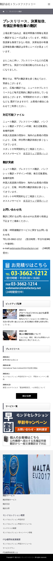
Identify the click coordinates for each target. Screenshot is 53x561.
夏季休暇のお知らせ (10, 360)
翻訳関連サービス (9, 500)
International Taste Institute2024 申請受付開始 (20, 368)
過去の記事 (26, 396)
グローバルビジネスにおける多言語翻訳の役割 (34, 314)
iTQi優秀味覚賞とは (10, 552)
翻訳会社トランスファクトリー (24, 557)
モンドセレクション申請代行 (14, 520)
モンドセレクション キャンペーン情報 (17, 532)
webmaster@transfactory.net (24, 248)
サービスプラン (9, 548)
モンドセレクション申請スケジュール (17, 524)
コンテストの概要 (9, 528)
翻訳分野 (6, 508)
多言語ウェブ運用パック (35, 153)
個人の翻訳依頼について (30, 334)
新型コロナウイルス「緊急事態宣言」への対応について (24, 388)
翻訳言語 (6, 504)
